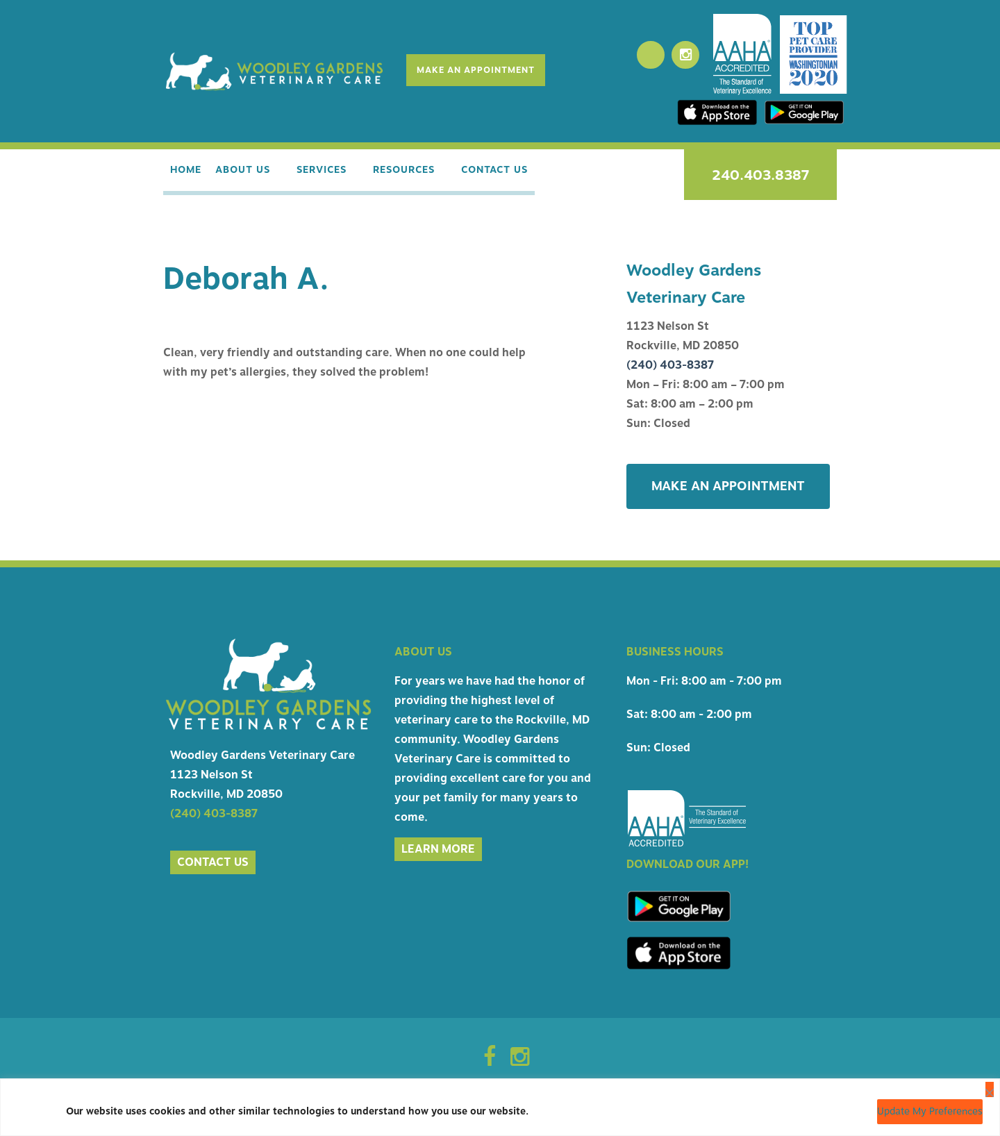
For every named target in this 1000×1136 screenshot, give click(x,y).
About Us (242, 172)
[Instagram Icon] (519, 1062)
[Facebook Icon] (489, 1062)
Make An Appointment (475, 70)
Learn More (438, 850)
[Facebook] (651, 55)
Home (185, 172)
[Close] (989, 1089)
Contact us (213, 863)
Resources (413, 172)
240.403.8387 (760, 175)
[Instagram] (685, 55)
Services (326, 172)
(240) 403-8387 (670, 366)
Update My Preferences (930, 1111)
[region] (500, 1107)
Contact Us (509, 172)
